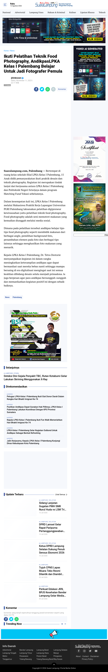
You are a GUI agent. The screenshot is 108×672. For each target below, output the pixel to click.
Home (6, 51)
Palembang (17, 297)
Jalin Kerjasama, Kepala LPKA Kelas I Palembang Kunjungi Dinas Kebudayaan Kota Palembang (33, 442)
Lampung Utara (36, 12)
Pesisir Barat (42, 656)
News (7, 297)
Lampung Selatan (48, 500)
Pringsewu (57, 656)
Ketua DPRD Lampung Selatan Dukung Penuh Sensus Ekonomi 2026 (52, 549)
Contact (85, 656)
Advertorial (20, 12)
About (78, 656)
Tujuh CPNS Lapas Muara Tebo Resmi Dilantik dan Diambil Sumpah (50, 571)
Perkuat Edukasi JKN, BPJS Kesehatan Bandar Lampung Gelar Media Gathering (52, 592)
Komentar (62, 89)
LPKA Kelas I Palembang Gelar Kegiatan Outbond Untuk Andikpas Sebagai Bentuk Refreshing (32, 431)
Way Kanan (57, 659)
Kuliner (72, 12)
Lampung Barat (43, 650)
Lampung (44, 564)
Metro (5, 656)
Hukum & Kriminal (56, 12)
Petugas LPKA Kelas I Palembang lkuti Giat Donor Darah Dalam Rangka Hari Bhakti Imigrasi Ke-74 (35, 397)
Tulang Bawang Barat (45, 659)
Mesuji (56, 653)
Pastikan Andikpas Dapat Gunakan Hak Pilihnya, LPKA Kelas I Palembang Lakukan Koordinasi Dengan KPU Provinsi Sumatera (35, 409)
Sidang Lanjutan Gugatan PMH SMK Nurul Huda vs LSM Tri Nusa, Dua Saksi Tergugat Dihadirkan (51, 506)
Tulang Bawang (25, 659)
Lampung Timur (25, 653)
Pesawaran (23, 656)
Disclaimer (94, 656)
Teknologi (103, 12)
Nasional (7, 12)
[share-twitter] (42, 89)
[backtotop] (54, 665)
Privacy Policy (87, 659)
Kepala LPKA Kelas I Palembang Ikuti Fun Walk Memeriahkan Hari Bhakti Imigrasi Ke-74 (34, 421)
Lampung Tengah (9, 653)
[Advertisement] (35, 471)
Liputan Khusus (87, 12)
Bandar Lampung (26, 650)
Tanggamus (7, 659)
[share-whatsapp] (47, 89)
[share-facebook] (36, 89)
